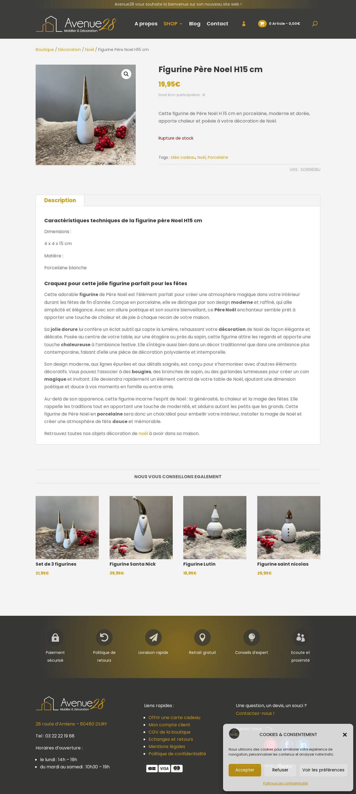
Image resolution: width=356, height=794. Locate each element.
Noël (89, 49)
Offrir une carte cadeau (174, 717)
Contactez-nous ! (255, 713)
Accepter (244, 770)
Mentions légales (167, 746)
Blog (195, 23)
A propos (146, 23)
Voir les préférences (323, 770)
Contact (217, 23)
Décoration (69, 49)
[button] (345, 734)
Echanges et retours (171, 739)
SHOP (170, 23)
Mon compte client (169, 725)
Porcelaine (218, 157)
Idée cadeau (183, 157)
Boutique (45, 49)
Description (60, 200)
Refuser (280, 770)
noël (143, 433)
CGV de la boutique (170, 732)
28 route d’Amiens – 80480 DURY (71, 724)
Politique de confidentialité (285, 783)
